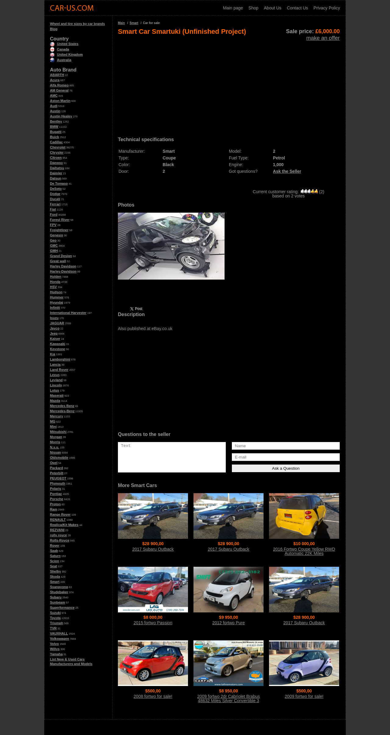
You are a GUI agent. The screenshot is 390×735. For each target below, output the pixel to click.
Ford (53, 214)
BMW (54, 126)
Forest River (59, 219)
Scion (54, 561)
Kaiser (55, 338)
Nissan (55, 452)
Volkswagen (59, 638)
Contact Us (297, 7)
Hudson (56, 292)
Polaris (55, 488)
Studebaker (59, 592)
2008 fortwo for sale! (153, 696)
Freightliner (59, 230)
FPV (53, 225)
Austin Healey (61, 116)
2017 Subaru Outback (153, 549)
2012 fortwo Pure (228, 623)
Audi (53, 106)
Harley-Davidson (63, 271)
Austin (55, 111)
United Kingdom (66, 54)
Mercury (56, 416)
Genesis (56, 235)
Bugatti (56, 132)
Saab (54, 550)
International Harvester (68, 313)
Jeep (54, 333)
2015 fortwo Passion (153, 623)
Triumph (56, 623)
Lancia (55, 364)
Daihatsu (57, 168)
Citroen (56, 157)
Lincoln (56, 385)
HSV (53, 287)
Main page (233, 7)
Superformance (62, 607)
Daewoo (56, 163)
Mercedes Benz (62, 406)
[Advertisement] (229, 84)
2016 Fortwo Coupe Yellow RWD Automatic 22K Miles (304, 551)
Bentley (56, 121)
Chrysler (57, 152)
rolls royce (58, 535)
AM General (59, 90)
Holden (55, 276)
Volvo (54, 644)
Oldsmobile (59, 457)
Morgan (56, 437)
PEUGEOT (58, 478)
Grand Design (61, 256)
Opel (53, 463)
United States (64, 44)
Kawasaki (57, 344)
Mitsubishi (58, 432)
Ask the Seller (287, 171)
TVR (53, 628)
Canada (59, 49)
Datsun (55, 178)
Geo (53, 240)
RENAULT (58, 519)
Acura (54, 80)
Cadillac (56, 142)
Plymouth (57, 483)
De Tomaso (59, 183)
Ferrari (55, 204)
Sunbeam (57, 602)
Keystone (57, 349)
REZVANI (57, 530)
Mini (53, 426)
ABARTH (57, 75)
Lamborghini (60, 359)
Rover (54, 545)
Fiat (53, 209)
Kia (52, 354)
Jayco (54, 328)
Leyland (56, 380)
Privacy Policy (327, 7)
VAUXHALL (59, 633)
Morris (55, 442)
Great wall (58, 261)
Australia (60, 60)
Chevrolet (58, 147)
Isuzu (54, 318)
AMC (54, 95)
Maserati (57, 395)
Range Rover (60, 514)
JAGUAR (57, 323)
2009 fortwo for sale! (304, 696)
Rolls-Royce (59, 540)
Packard (56, 468)
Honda (55, 282)
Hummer (57, 297)
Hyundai (56, 302)
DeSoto (56, 188)
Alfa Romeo (59, 85)
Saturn (55, 556)
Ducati (55, 199)
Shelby (55, 571)
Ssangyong (59, 587)
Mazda (55, 400)
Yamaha (56, 654)
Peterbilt (56, 473)
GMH (54, 251)
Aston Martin (60, 101)
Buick (54, 137)
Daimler (56, 173)
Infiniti (55, 307)
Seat (53, 566)
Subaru (56, 597)
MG (52, 421)
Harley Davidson (63, 266)
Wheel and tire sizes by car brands (77, 24)
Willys (55, 649)
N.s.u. (54, 447)
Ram (53, 509)
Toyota (55, 618)
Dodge (55, 194)
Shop (253, 7)
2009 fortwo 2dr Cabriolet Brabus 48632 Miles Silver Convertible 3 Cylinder (228, 700)
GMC (54, 245)
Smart (54, 581)
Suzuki (55, 613)
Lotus (54, 390)
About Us (273, 7)
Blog (53, 29)
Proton (55, 504)
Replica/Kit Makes (64, 525)
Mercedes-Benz (62, 411)
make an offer (323, 38)
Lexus (55, 375)
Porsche (56, 499)
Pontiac (56, 494)
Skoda (55, 576)
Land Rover (59, 369)
